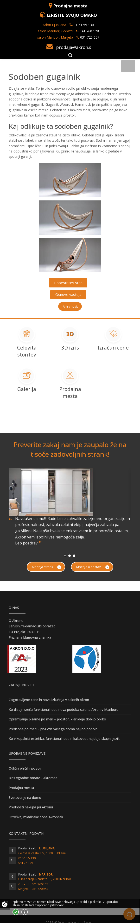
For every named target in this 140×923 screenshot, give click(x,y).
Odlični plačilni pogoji (25, 768)
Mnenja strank (46, 567)
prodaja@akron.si (74, 47)
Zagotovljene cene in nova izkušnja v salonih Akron (49, 699)
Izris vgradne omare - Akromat (33, 778)
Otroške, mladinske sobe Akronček (36, 817)
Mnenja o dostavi (92, 567)
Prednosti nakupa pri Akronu (31, 807)
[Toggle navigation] (128, 66)
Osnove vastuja (68, 294)
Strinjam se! (16, 912)
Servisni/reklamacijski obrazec (32, 626)
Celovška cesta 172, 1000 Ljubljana (42, 853)
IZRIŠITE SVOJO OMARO (72, 15)
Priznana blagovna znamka (30, 637)
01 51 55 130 (84, 25)
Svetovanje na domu (25, 797)
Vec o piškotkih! (24, 912)
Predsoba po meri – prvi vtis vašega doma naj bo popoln (53, 729)
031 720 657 (89, 37)
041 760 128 (89, 31)
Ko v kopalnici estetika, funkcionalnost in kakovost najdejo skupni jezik (64, 738)
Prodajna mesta (70, 6)
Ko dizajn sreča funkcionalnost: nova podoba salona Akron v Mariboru (63, 709)
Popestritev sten (68, 282)
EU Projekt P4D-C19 (24, 632)
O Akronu (16, 620)
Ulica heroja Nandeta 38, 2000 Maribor (44, 879)
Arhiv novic (70, 306)
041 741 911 (26, 863)
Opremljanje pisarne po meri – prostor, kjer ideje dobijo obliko (57, 719)
